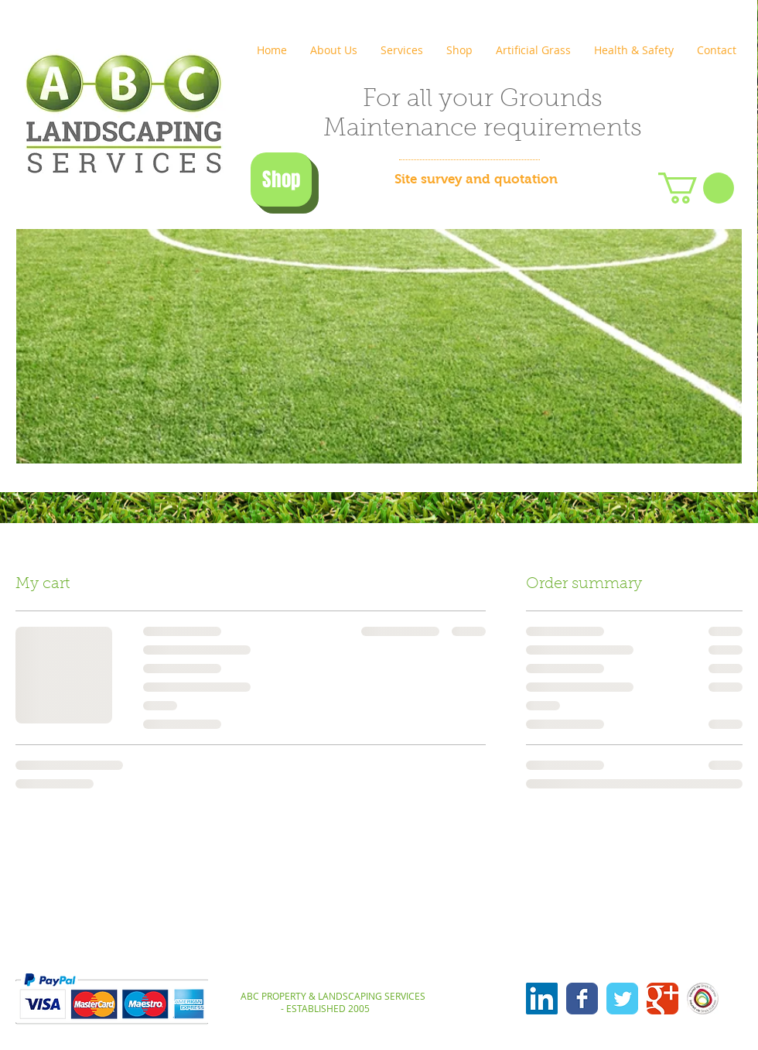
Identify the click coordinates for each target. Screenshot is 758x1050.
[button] (696, 188)
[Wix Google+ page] (662, 998)
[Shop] (281, 179)
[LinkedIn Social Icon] (542, 998)
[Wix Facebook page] (582, 998)
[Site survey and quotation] (476, 180)
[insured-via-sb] (703, 998)
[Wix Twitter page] (622, 998)
